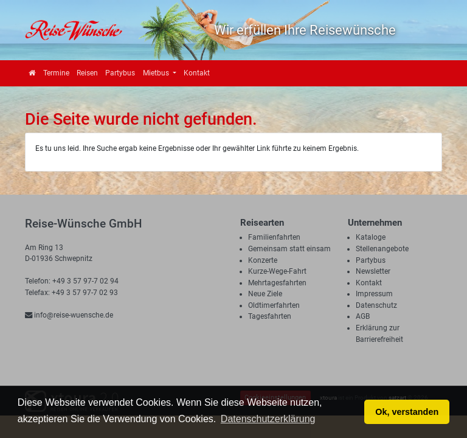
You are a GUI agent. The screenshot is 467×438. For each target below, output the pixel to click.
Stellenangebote (382, 249)
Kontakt (197, 73)
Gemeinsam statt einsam (289, 249)
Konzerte (262, 260)
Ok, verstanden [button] (406, 412)
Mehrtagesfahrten (277, 283)
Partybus (120, 73)
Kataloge (371, 237)
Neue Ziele (265, 294)
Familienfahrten (274, 237)
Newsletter (373, 271)
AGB (363, 316)
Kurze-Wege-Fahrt (277, 271)
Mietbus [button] (157, 73)
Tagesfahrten (269, 316)
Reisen (87, 73)
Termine (56, 73)
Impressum (374, 294)
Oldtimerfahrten (274, 305)
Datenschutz (376, 305)
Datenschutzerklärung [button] (268, 419)
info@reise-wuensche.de (69, 315)
